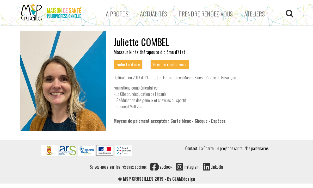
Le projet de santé (229, 148)
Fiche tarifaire (128, 64)
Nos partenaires (257, 148)
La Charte (206, 148)
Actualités (153, 13)
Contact (191, 148)
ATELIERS (254, 13)
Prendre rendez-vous (206, 13)
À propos (117, 13)
